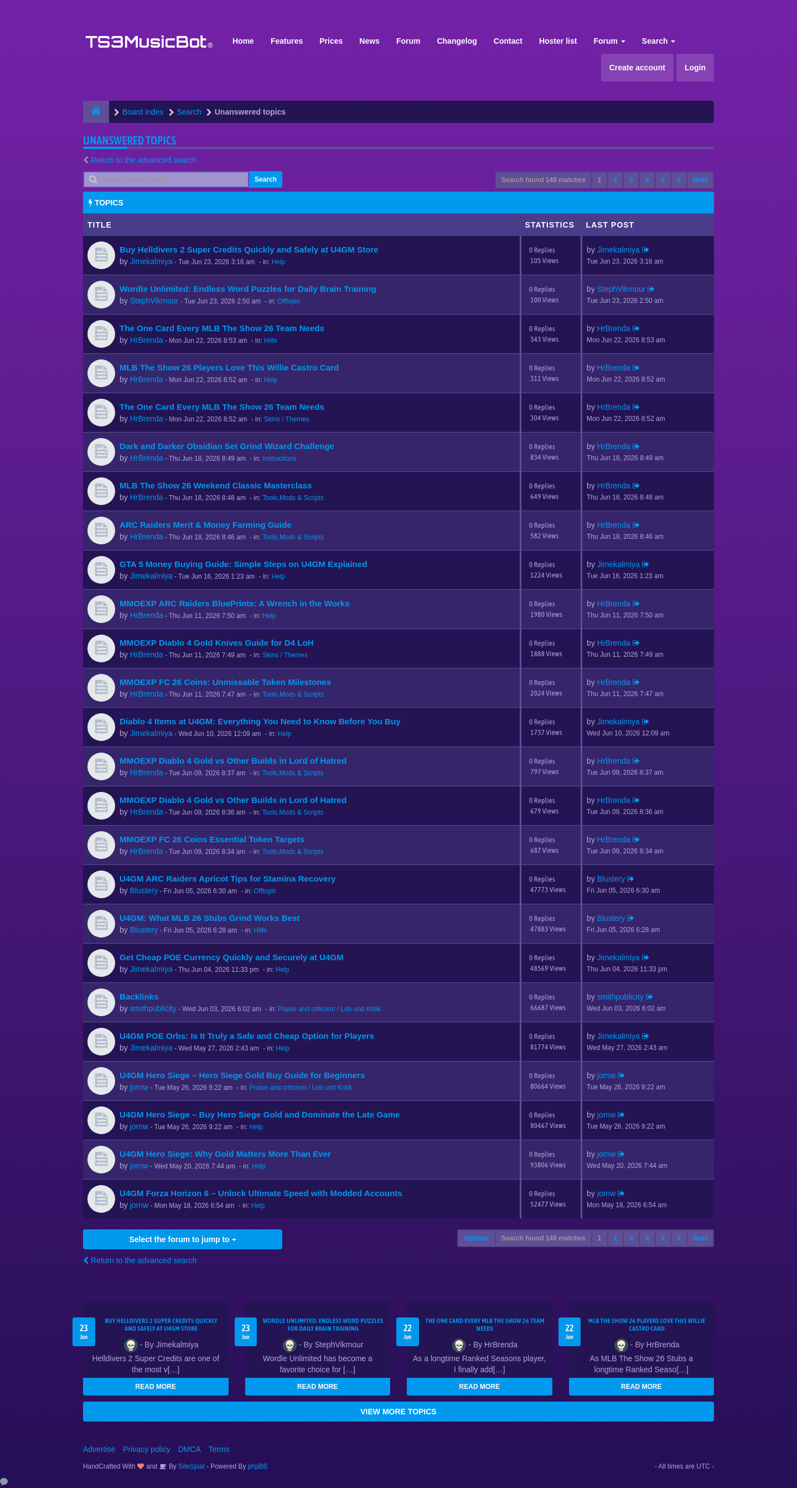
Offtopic (288, 301)
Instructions (279, 458)
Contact (508, 41)
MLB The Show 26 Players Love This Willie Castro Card (229, 367)
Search (659, 41)
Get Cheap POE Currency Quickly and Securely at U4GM (232, 957)
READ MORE (156, 1387)
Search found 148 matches (543, 180)
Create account (637, 67)
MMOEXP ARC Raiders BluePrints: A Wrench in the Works (235, 603)
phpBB (258, 1466)
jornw (139, 1087)
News (369, 41)
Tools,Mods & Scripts (293, 498)
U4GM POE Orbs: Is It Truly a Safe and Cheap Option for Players (247, 1036)
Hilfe (270, 340)
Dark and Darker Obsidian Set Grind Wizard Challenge (227, 446)
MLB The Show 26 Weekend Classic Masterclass (216, 485)
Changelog (457, 41)
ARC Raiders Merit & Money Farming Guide (206, 524)
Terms (219, 1449)
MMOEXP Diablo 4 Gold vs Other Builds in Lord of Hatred (233, 760)
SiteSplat (191, 1466)
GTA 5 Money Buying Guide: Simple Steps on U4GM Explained (243, 564)
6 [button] (679, 180)
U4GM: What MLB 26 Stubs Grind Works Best (209, 918)
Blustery (144, 890)
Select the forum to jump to (182, 1239)
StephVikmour (154, 300)
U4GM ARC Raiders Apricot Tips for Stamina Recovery (228, 878)
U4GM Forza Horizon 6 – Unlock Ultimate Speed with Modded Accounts (261, 1193)
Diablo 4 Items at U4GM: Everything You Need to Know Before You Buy (260, 721)
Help (278, 262)
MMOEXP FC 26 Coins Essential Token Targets (212, 839)
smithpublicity (153, 1008)
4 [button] (647, 180)
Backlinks (139, 996)
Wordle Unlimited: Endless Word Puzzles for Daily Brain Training (248, 289)
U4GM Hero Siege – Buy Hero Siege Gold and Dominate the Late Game (260, 1114)
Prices (331, 41)
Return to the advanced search (143, 160)
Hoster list (558, 41)
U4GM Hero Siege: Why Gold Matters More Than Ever (225, 1154)
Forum (408, 41)
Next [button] (700, 180)
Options (476, 1238)
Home (243, 41)
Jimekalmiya (151, 261)
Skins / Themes (286, 419)
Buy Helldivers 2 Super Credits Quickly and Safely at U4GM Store (249, 249)
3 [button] (631, 180)
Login (695, 67)
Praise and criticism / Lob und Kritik (329, 1009)
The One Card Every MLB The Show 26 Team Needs (222, 328)
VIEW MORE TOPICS (398, 1411)
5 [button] (663, 180)
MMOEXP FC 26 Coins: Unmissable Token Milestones (225, 682)
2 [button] (616, 180)
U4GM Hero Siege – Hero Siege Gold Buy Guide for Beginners (242, 1075)
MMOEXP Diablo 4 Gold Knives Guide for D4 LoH (217, 642)
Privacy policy (146, 1449)
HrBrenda (146, 340)
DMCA (189, 1449)
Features (287, 41)
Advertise (99, 1449)
